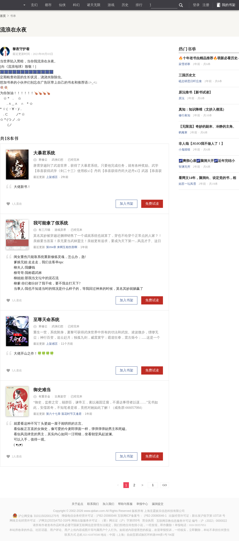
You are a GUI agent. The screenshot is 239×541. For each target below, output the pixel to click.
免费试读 (152, 203)
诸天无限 (93, 5)
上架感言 (52, 177)
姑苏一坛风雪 (188, 183)
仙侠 (62, 5)
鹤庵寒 (183, 132)
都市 (48, 5)
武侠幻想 (57, 159)
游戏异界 (60, 229)
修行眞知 (185, 115)
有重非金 (41, 396)
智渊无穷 (185, 166)
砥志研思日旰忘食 (191, 81)
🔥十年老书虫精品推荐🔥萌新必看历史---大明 (209, 58)
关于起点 (77, 504)
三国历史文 (187, 75)
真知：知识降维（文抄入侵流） (202, 109)
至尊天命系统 (46, 319)
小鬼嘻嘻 (185, 149)
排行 (139, 5)
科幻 (76, 5)
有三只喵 (41, 229)
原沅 (182, 98)
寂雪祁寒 (185, 64)
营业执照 (148, 520)
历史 (125, 5)
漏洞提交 (157, 504)
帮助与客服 (125, 504)
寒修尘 (40, 159)
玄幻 (34, 5)
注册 (206, 5)
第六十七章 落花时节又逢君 (64, 414)
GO (164, 485)
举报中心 (142, 504)
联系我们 (93, 504)
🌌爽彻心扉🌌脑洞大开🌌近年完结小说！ (207, 161)
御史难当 (42, 389)
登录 (196, 5)
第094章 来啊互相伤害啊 (61, 247)
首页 (3, 16)
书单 (13, 16)
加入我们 (108, 504)
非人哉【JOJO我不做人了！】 (202, 143)
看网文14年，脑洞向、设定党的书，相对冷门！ (207, 178)
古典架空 (60, 396)
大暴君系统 (44, 153)
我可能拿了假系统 (50, 223)
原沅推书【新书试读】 (195, 92)
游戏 (111, 5)
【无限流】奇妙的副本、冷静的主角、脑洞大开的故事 (207, 127)
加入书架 (126, 203)
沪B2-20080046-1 (155, 515)
